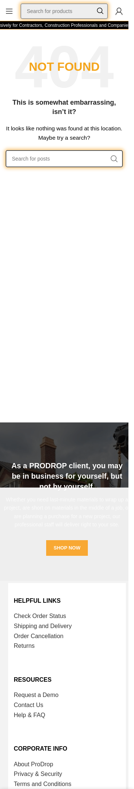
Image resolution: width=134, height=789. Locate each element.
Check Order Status (40, 616)
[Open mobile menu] (9, 11)
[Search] (64, 11)
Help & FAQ (29, 715)
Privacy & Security (38, 774)
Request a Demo (36, 695)
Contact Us (28, 705)
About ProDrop (33, 764)
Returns (24, 646)
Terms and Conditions (42, 784)
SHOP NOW (67, 548)
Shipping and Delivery (43, 626)
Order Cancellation (38, 636)
